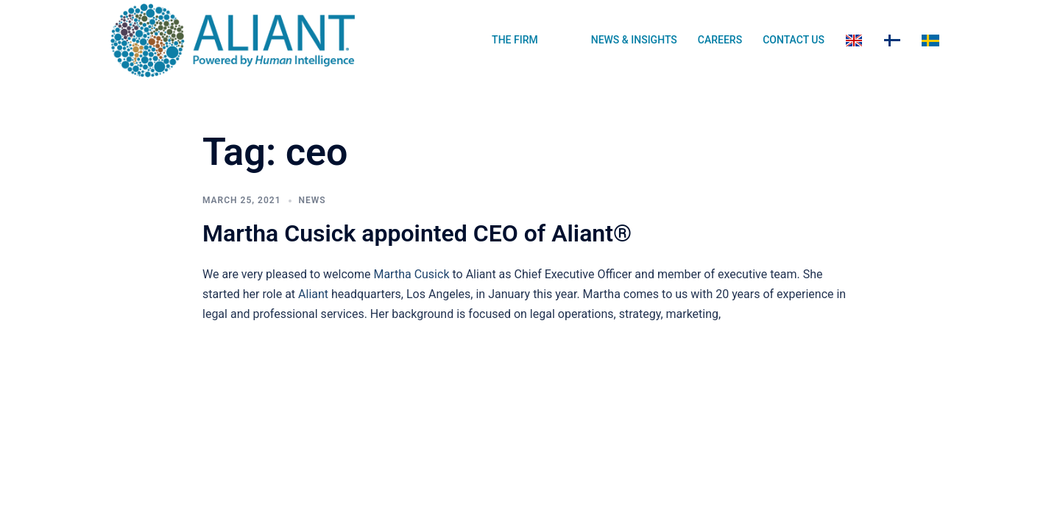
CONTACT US (793, 40)
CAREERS (720, 40)
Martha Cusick (411, 274)
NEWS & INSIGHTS (634, 40)
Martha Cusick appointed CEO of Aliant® (417, 233)
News (312, 200)
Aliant (313, 294)
